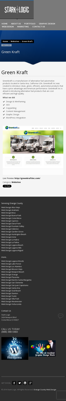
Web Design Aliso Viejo (10, 207)
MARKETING (23, 27)
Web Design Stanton (9, 293)
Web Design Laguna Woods (12, 261)
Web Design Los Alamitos (11, 266)
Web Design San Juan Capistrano (14, 285)
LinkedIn (25, 383)
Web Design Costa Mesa (11, 218)
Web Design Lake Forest (11, 264)
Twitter (20, 383)
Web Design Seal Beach (11, 290)
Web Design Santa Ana (10, 288)
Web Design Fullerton (10, 229)
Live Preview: (21, 178)
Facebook (14, 383)
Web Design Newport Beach (12, 272)
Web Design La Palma (10, 242)
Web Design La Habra (10, 239)
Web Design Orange (9, 274)
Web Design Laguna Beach (12, 245)
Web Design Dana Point (11, 223)
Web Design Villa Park (10, 299)
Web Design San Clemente (12, 282)
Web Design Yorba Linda (11, 304)
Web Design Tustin (9, 296)
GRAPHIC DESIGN (47, 24)
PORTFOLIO (29, 24)
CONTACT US (38, 27)
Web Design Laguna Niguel (12, 250)
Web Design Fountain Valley (12, 226)
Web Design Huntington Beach (13, 234)
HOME (5, 24)
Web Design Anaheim (10, 210)
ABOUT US (16, 24)
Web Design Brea (8, 213)
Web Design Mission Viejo (11, 269)
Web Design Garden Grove (12, 231)
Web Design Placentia (10, 277)
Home (5, 41)
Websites (15, 41)
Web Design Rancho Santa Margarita (16, 280)
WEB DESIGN (8, 27)
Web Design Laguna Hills (11, 248)
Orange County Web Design (45, 389)
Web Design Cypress (9, 221)
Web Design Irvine (8, 237)
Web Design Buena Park (11, 215)
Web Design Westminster (11, 301)
